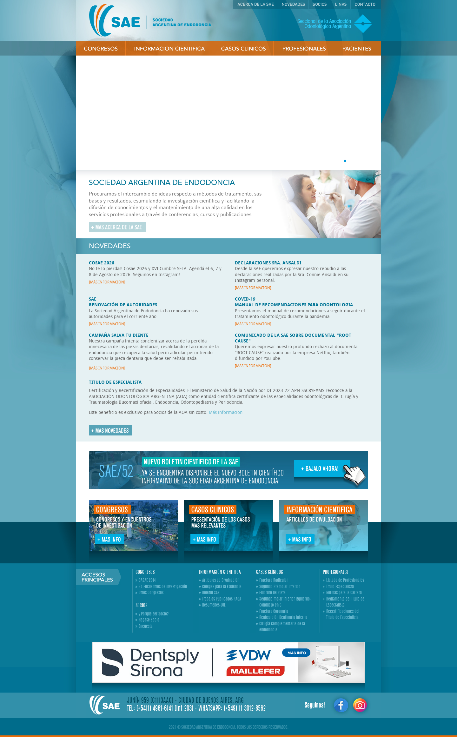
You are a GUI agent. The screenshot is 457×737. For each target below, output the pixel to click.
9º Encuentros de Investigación (163, 587)
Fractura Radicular (273, 581)
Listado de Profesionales (345, 581)
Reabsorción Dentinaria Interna (283, 618)
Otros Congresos (151, 593)
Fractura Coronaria (273, 612)
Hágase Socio (149, 620)
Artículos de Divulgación (220, 581)
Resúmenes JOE (214, 605)
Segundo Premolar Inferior (279, 587)
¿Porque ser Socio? (154, 614)
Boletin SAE (210, 593)
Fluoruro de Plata (272, 593)
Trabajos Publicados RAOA (221, 599)
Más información (225, 412)
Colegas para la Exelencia (222, 587)
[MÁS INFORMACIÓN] (107, 281)
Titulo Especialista (340, 587)
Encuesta (146, 627)
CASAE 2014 (147, 581)
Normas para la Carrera (344, 593)
